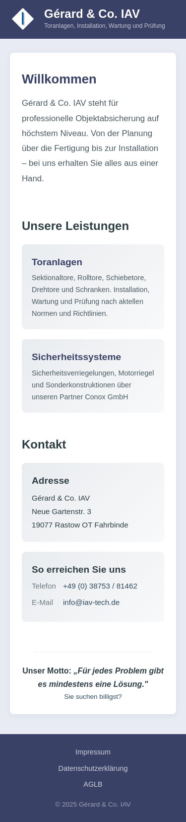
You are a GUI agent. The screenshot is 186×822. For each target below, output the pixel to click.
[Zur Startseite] (23, 19)
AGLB (92, 784)
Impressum (93, 752)
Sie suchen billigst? (93, 696)
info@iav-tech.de (91, 602)
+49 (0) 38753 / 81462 (100, 586)
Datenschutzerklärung (93, 768)
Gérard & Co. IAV (92, 13)
